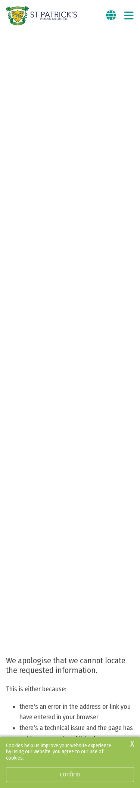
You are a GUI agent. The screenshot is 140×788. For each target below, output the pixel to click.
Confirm (70, 774)
